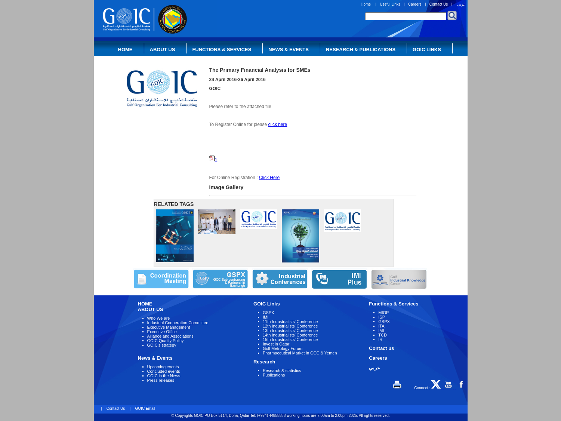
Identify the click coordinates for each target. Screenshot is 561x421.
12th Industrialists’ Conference (290, 326)
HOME (145, 304)
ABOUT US (150, 309)
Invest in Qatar (276, 344)
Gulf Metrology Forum (282, 348)
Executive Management (168, 327)
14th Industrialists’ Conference (290, 335)
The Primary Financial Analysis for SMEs (260, 70)
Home (366, 4)
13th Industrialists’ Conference (290, 330)
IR (380, 339)
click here (277, 124)
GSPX (268, 312)
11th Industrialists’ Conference (290, 321)
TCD (382, 335)
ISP (381, 317)
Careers (415, 4)
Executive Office (162, 331)
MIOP (383, 312)
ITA (381, 326)
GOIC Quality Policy (165, 340)
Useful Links (390, 4)
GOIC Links (427, 49)
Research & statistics (282, 370)
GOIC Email (145, 408)
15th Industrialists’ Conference (290, 339)
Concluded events (163, 371)
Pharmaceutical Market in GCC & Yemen (300, 353)
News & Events (288, 49)
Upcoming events (163, 367)
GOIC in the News (164, 376)
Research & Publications (360, 49)
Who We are (158, 318)
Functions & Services (221, 49)
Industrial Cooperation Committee (178, 322)
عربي (461, 4)
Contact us (381, 348)
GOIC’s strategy (161, 345)
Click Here (269, 177)
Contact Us (438, 4)
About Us (162, 49)
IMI (265, 317)
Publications (274, 375)
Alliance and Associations (170, 336)
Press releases (161, 380)
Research (264, 362)
